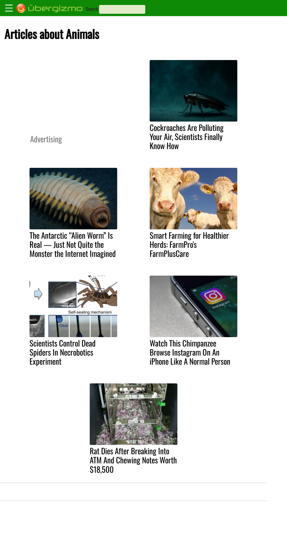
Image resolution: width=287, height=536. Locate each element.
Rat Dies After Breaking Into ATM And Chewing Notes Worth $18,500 (133, 460)
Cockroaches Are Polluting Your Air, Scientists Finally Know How (187, 136)
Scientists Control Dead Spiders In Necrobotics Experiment (63, 352)
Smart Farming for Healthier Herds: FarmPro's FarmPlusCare (189, 244)
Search (92, 8)
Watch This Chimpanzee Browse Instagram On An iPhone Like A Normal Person (190, 352)
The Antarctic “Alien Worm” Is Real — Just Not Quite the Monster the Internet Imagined (73, 244)
